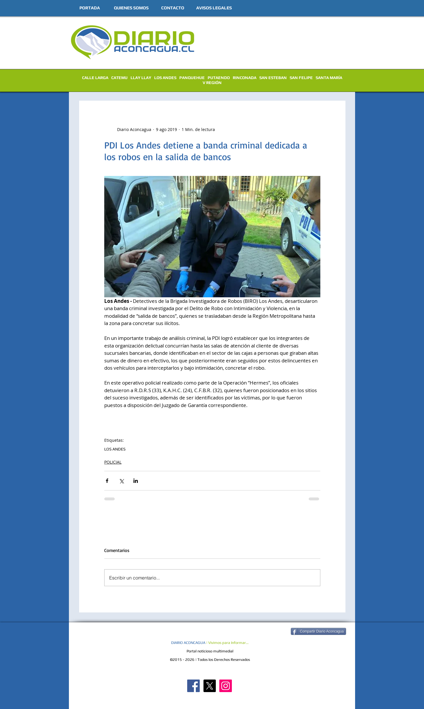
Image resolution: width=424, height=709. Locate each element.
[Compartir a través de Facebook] (107, 480)
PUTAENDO (219, 77)
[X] (209, 686)
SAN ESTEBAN (273, 77)
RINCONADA (244, 77)
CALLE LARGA (95, 77)
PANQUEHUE (192, 77)
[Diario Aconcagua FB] (193, 686)
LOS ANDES (165, 77)
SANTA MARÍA (329, 77)
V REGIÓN (212, 82)
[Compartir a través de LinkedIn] (135, 480)
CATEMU (119, 77)
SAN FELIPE (301, 77)
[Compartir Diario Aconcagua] (318, 631)
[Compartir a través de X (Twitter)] (121, 480)
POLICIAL (112, 462)
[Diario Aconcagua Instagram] (225, 686)
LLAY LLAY (141, 77)
